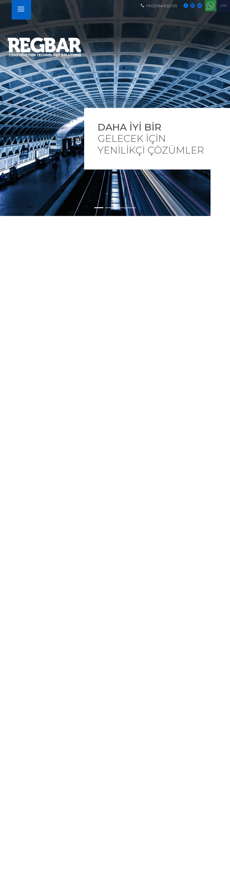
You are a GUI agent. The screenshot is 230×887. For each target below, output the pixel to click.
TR (224, 6)
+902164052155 (158, 5)
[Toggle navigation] (21, 9)
